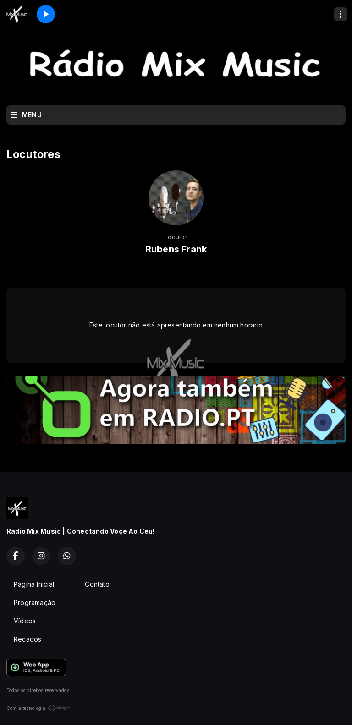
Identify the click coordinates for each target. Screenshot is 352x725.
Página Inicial (34, 584)
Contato (97, 584)
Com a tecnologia (38, 708)
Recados (27, 639)
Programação (34, 602)
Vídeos (25, 621)
